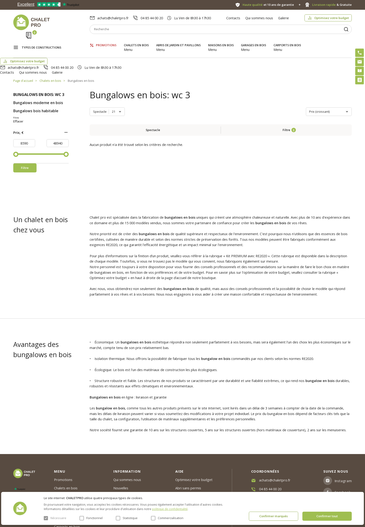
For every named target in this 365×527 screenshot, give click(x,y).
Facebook (343, 460)
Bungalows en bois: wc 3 (38, 69)
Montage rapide (187, 478)
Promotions (106, 41)
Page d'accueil (23, 56)
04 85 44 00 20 (152, 18)
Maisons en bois (221, 41)
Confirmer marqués (273, 516)
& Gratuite (332, 5)
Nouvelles (120, 457)
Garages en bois (253, 41)
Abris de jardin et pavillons (178, 41)
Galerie (283, 18)
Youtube (341, 472)
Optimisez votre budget (331, 18)
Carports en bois (287, 41)
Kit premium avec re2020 (188, 467)
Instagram (343, 449)
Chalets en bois (136, 41)
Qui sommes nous (259, 18)
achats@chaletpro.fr (113, 18)
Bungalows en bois (81, 56)
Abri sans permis (188, 457)
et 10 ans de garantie (268, 5)
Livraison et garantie (129, 473)
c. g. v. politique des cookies (134, 482)
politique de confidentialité (170, 509)
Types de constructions (41, 41)
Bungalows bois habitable (35, 86)
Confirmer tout (327, 516)
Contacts (233, 18)
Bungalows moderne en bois (38, 78)
